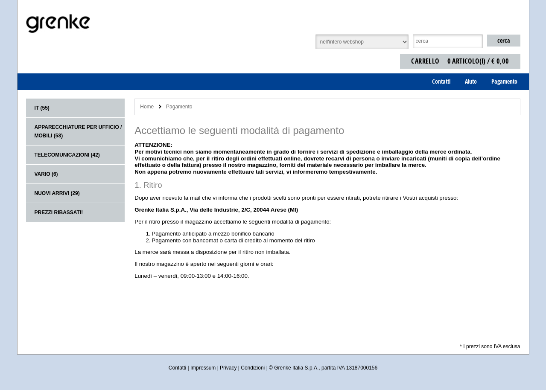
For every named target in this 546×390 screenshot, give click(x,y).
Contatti (177, 368)
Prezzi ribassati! (59, 212)
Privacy (228, 368)
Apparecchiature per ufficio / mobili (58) (78, 131)
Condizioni (253, 368)
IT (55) (42, 108)
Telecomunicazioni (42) (67, 155)
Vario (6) (46, 174)
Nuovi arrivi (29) (57, 193)
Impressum (203, 368)
